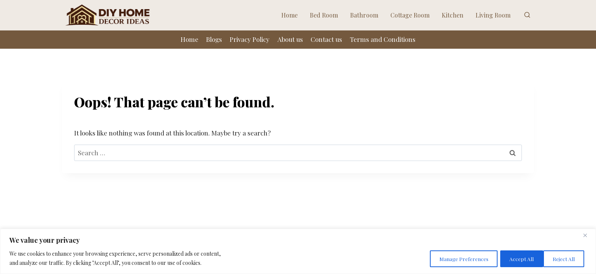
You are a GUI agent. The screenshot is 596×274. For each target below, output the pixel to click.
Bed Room (324, 15)
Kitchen (452, 15)
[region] (298, 251)
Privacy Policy (249, 39)
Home (289, 15)
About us (290, 39)
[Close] (588, 235)
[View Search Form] (527, 15)
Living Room (493, 15)
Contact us (326, 39)
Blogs (214, 39)
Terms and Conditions (382, 39)
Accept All (563, 258)
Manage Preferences (454, 258)
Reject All (515, 258)
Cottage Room (410, 15)
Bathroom (364, 15)
